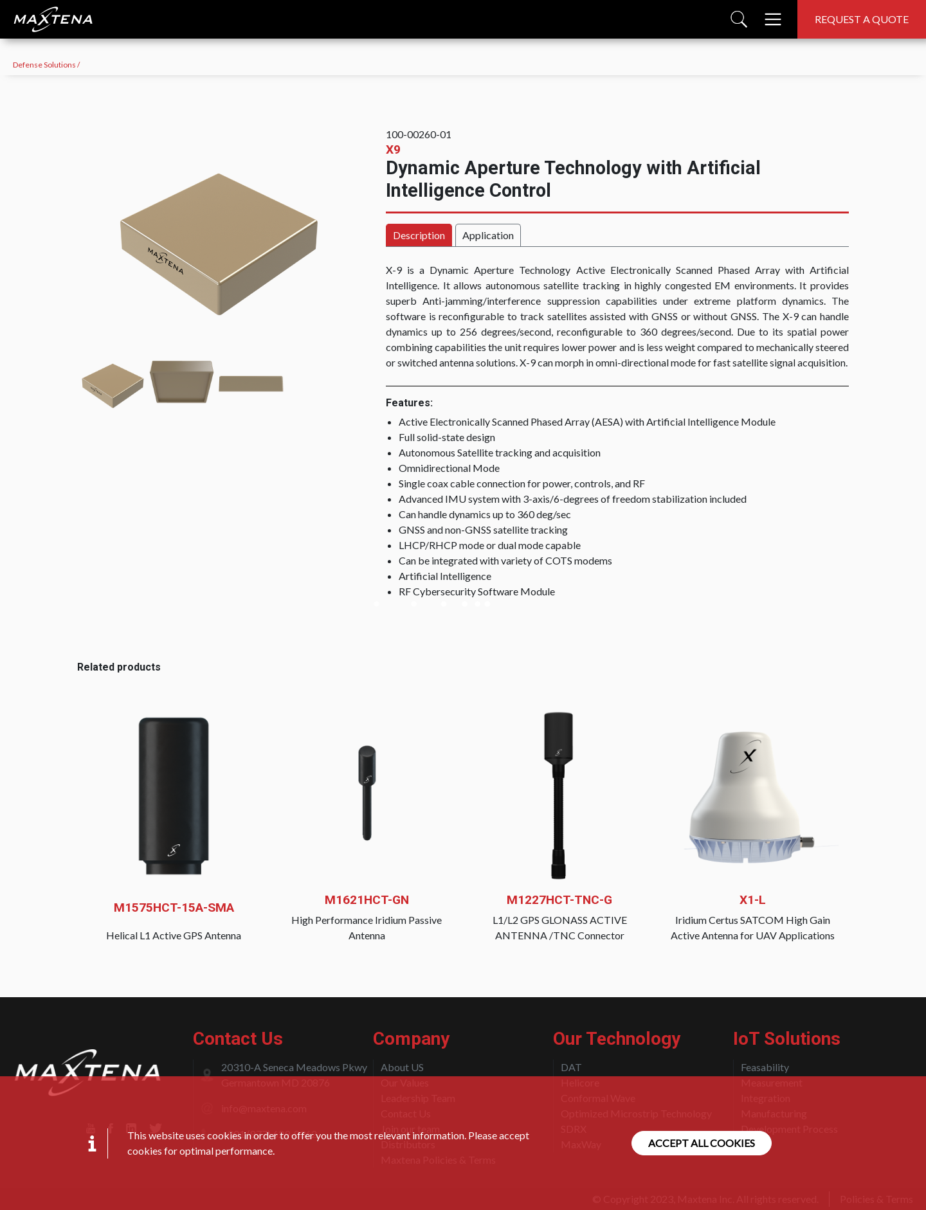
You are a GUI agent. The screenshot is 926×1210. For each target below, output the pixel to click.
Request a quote (862, 19)
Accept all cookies (701, 1143)
